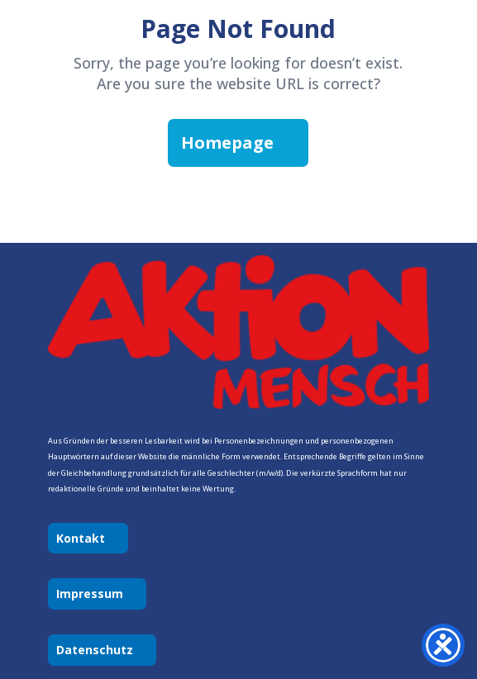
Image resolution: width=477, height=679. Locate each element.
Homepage (227, 142)
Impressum (89, 593)
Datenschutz (94, 650)
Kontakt (80, 538)
